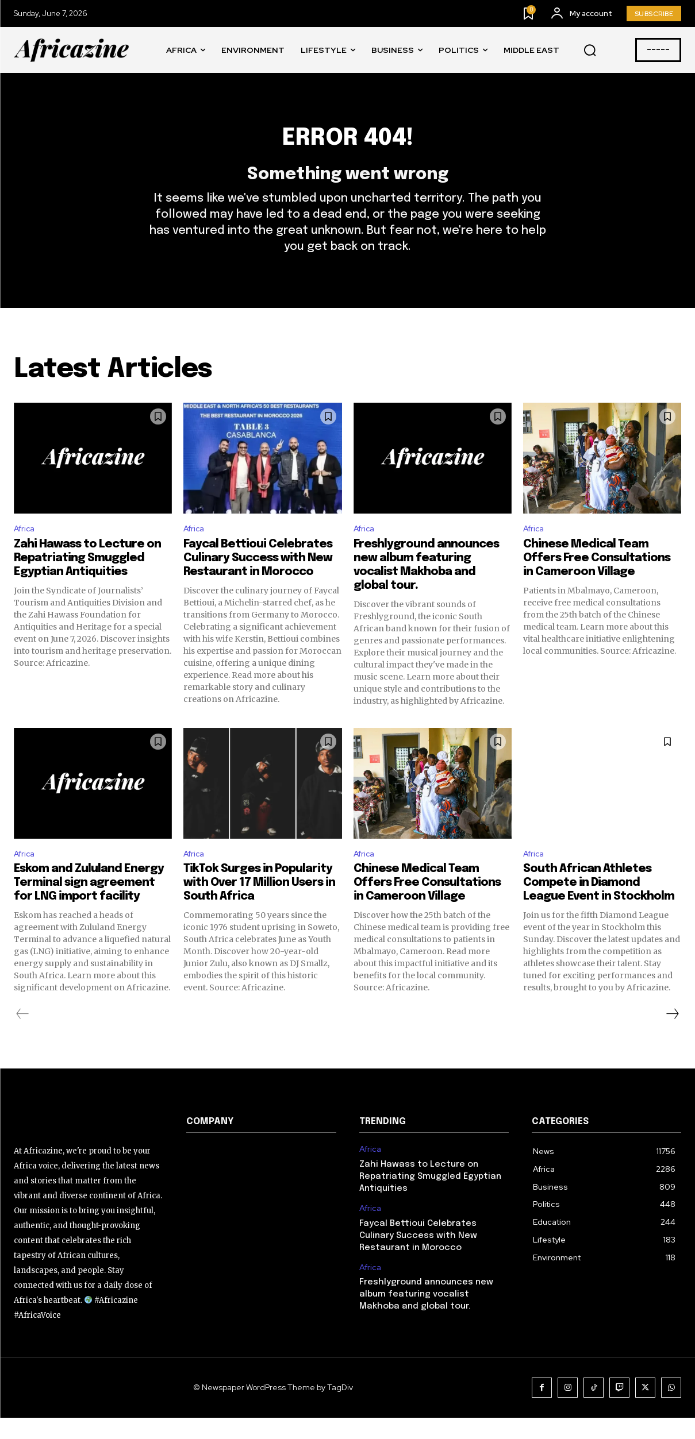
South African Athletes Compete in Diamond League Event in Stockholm (598, 904)
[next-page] (672, 1035)
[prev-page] (23, 1035)
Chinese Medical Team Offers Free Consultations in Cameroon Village (596, 577)
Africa (26, 547)
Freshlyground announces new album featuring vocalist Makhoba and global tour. (426, 1316)
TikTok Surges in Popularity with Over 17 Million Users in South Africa (259, 904)
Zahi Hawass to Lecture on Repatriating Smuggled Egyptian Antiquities (87, 577)
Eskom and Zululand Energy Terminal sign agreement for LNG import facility (89, 904)
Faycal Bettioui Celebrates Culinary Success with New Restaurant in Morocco (257, 577)
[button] (589, 50)
